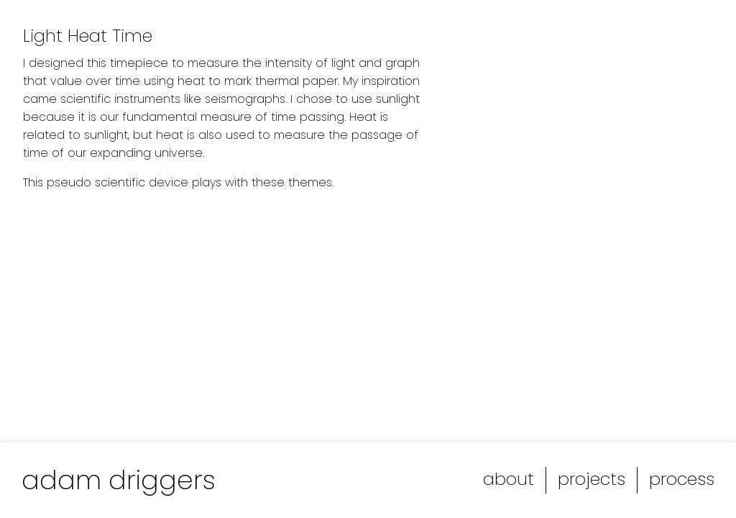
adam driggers (119, 480)
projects (591, 479)
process (681, 479)
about (508, 479)
